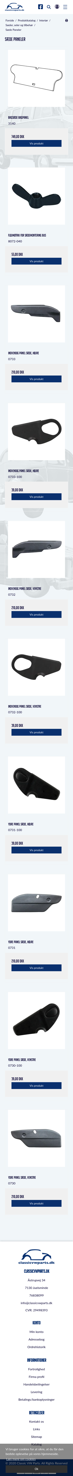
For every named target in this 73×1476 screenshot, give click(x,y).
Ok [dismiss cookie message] (36, 1469)
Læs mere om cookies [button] (21, 1459)
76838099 (36, 1295)
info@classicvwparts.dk (36, 1303)
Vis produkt (36, 143)
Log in (57, 6)
